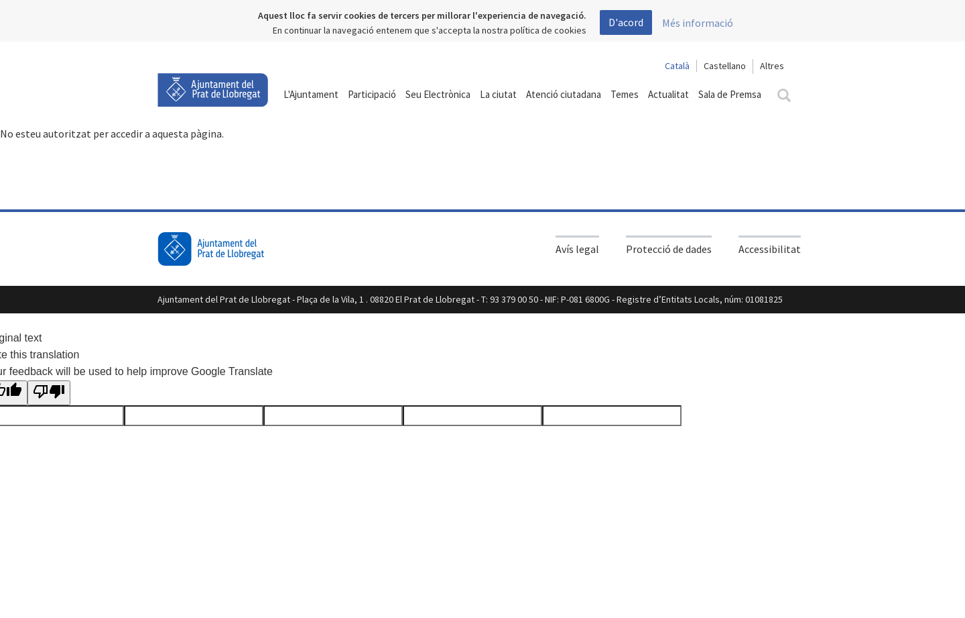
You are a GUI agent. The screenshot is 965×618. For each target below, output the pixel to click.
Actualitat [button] (668, 94)
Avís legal (577, 249)
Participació (372, 94)
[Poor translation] (48, 393)
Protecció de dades (669, 249)
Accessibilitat (769, 249)
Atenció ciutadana (563, 94)
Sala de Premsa (729, 94)
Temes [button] (624, 94)
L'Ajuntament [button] (310, 94)
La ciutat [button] (498, 94)
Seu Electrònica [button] (437, 94)
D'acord (625, 22)
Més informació (697, 23)
